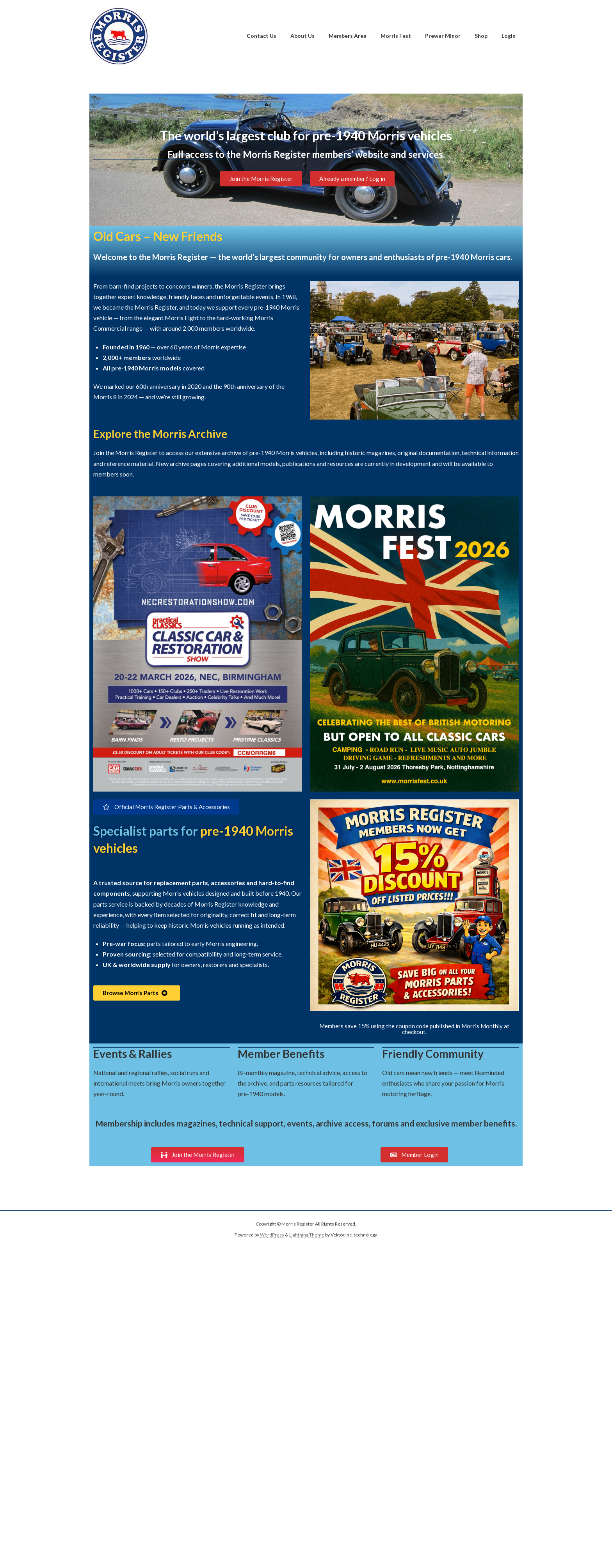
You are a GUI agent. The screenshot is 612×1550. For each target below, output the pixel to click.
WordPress (272, 1235)
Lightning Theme (306, 1235)
